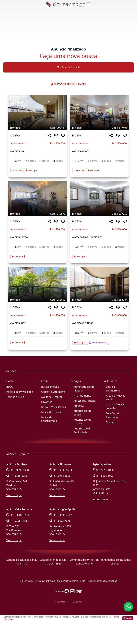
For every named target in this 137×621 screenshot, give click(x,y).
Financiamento (82, 395)
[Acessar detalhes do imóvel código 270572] (37, 254)
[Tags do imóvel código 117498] (99, 128)
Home (10, 381)
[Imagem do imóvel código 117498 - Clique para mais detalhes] (99, 112)
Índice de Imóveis (51, 412)
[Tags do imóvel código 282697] (37, 300)
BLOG (9, 386)
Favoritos (46, 402)
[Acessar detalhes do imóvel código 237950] (99, 254)
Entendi (128, 618)
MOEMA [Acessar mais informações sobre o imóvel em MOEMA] (15, 135)
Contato (110, 422)
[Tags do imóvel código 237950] (99, 214)
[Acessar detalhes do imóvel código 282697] (37, 340)
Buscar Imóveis (68, 67)
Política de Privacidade (19, 392)
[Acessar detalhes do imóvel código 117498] (99, 168)
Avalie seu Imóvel (51, 397)
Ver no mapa (14, 495)
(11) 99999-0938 (17, 470)
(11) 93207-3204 (17, 515)
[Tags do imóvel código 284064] (99, 300)
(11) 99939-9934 (60, 470)
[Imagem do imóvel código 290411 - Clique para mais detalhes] (37, 112)
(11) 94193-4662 (60, 515)
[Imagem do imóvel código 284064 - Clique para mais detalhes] (99, 284)
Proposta (79, 405)
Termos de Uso (15, 397)
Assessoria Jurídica (85, 400)
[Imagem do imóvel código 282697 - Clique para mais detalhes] (37, 284)
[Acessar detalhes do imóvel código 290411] (37, 168)
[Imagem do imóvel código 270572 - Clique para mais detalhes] (37, 198)
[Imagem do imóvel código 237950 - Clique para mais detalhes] (99, 198)
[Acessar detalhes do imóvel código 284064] (99, 341)
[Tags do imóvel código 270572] (37, 214)
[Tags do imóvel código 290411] (37, 128)
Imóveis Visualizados (53, 407)
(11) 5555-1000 (103, 470)
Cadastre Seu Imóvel (53, 392)
